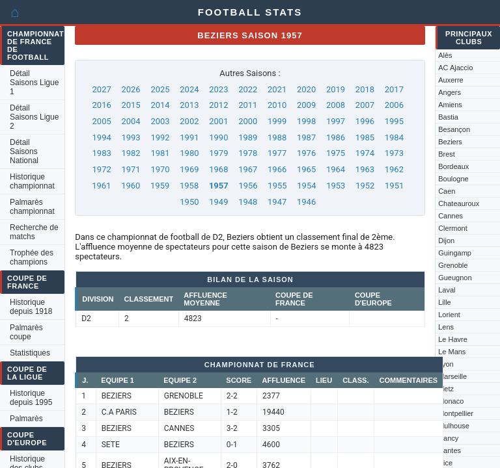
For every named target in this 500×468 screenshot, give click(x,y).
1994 (101, 137)
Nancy (448, 438)
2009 (306, 105)
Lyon (445, 364)
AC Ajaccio (455, 68)
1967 (247, 169)
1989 (247, 137)
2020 (306, 89)
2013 (189, 105)
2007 (364, 105)
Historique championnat (32, 181)
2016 (101, 105)
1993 (130, 137)
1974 (364, 153)
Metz (446, 389)
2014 (159, 105)
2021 (277, 89)
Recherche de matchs (34, 232)
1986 (335, 137)
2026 (130, 89)
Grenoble (452, 265)
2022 (247, 89)
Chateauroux (458, 203)
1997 (335, 121)
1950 (189, 202)
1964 (335, 169)
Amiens (450, 105)
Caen (446, 191)
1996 (364, 121)
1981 (159, 153)
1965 (306, 169)
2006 (394, 105)
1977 (277, 153)
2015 (130, 105)
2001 (218, 121)
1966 (277, 169)
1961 (101, 185)
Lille (444, 302)
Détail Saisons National (24, 151)
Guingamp (454, 253)
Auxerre (451, 80)
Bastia (448, 117)
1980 (189, 153)
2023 (218, 89)
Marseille (452, 376)
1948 (247, 202)
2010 (277, 105)
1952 (364, 185)
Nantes (449, 450)
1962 (394, 169)
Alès (445, 55)
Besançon (454, 129)
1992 (159, 137)
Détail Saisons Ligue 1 (34, 82)
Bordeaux (453, 166)
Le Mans (451, 352)
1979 (218, 153)
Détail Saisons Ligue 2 (34, 117)
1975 (335, 153)
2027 (101, 89)
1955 (277, 185)
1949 (218, 202)
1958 (189, 185)
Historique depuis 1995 (31, 398)
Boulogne (453, 179)
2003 (159, 121)
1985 (364, 137)
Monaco (451, 401)
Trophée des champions (31, 257)
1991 (189, 137)
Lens (446, 327)
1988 (277, 137)
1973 (394, 153)
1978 (247, 153)
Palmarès (26, 418)
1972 (101, 169)
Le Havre (452, 339)
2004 (130, 121)
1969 (189, 169)
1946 (306, 202)
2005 (101, 121)
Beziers (450, 142)
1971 (130, 169)
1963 (364, 169)
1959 (159, 185)
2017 (394, 89)
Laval (446, 290)
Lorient (449, 314)
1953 (335, 185)
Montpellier (455, 413)
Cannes (450, 216)
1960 (130, 185)
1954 (306, 185)
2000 (247, 121)
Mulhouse (453, 426)
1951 (394, 185)
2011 (247, 105)
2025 (159, 89)
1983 (101, 153)
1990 (218, 137)
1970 (159, 169)
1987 (306, 137)
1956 (247, 185)
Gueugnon (454, 277)
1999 (277, 121)
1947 (277, 202)
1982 (130, 153)
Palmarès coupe (26, 332)
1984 (394, 137)
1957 (219, 185)
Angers (449, 92)
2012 (218, 105)
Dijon (446, 240)
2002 (189, 121)
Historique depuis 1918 (31, 307)
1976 (306, 153)
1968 (218, 169)
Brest (446, 154)
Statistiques (30, 353)
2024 (189, 89)
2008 (335, 105)
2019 (335, 89)
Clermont (452, 228)
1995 (394, 121)
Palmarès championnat (32, 207)
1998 (306, 121)
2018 (364, 89)
